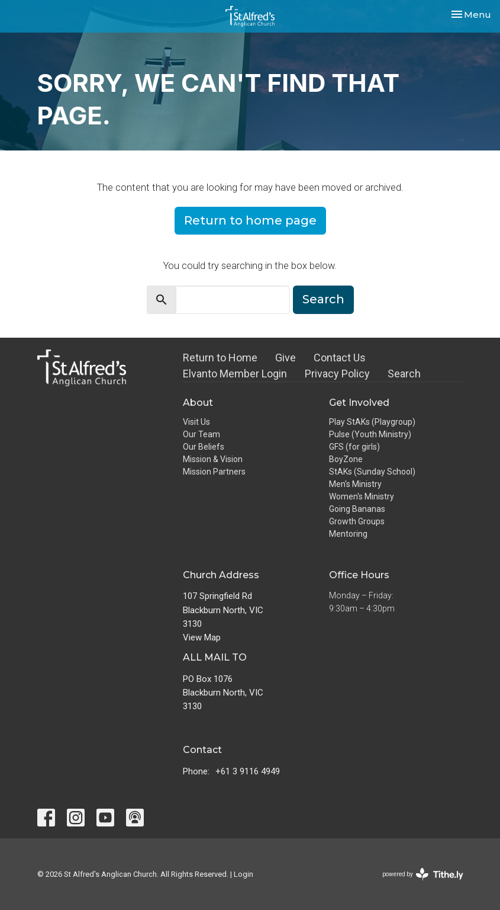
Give (285, 357)
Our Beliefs (203, 446)
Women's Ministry (361, 496)
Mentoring (348, 534)
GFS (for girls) (354, 446)
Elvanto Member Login (235, 373)
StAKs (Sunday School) (372, 471)
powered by (422, 874)
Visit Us (196, 422)
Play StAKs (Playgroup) (372, 422)
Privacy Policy (337, 373)
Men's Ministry (355, 484)
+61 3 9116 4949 (247, 771)
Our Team (201, 434)
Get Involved (359, 402)
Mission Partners (214, 471)
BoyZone (346, 459)
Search (323, 299)
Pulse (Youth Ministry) (370, 434)
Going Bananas (357, 509)
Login (243, 874)
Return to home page (250, 220)
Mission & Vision (213, 459)
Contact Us (340, 357)
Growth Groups (357, 521)
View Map (202, 637)
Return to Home (220, 357)
